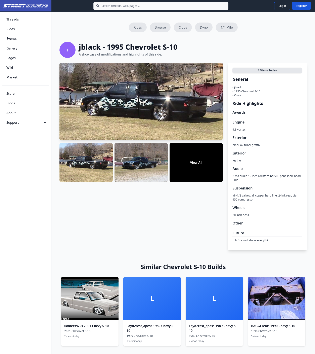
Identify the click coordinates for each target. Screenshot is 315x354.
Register (301, 6)
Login (282, 6)
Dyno (204, 27)
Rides (138, 27)
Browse (160, 27)
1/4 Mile (227, 27)
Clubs (183, 27)
